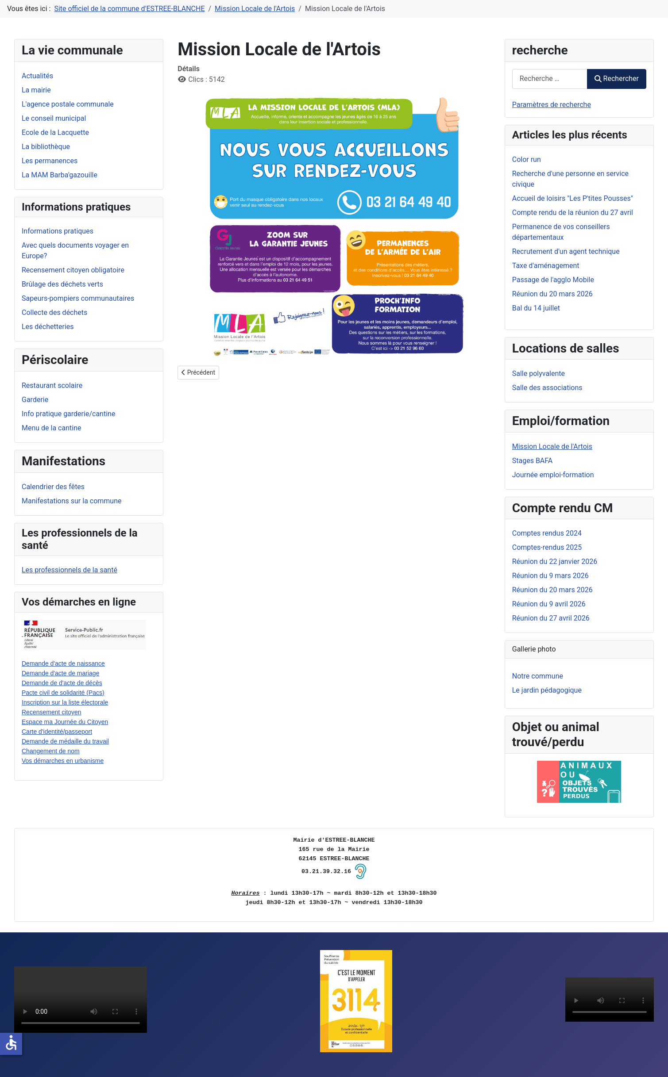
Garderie (35, 399)
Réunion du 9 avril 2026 (549, 604)
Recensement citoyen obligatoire (73, 270)
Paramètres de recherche (551, 104)
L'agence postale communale (68, 104)
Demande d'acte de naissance (63, 663)
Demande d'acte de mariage (60, 673)
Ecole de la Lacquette (55, 132)
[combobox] (550, 79)
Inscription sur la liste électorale (65, 702)
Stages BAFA (532, 460)
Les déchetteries (48, 326)
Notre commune (537, 676)
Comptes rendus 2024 (547, 533)
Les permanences (49, 161)
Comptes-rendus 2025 (547, 547)
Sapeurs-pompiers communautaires (78, 298)
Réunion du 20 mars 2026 (552, 590)
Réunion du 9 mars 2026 (550, 575)
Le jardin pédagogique (547, 690)
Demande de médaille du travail (65, 741)
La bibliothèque (46, 146)
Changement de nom (51, 751)
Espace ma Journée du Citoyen (65, 721)
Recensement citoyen (51, 712)
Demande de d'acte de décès (62, 682)
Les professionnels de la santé (69, 570)
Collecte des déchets (54, 312)
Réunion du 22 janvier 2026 (554, 561)
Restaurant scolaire (52, 385)
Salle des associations (547, 387)
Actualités (37, 76)
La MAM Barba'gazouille (59, 175)
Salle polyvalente (538, 373)
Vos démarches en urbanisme (63, 760)
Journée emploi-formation (553, 475)
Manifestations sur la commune (72, 501)
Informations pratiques (57, 231)
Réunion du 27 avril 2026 (551, 618)
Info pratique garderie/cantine (68, 414)
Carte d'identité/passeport (57, 731)
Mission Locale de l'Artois (552, 446)
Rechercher (617, 78)
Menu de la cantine (51, 428)
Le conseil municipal (54, 118)
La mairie (36, 90)
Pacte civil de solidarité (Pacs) (63, 692)
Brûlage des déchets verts (62, 284)
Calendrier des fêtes (53, 487)
